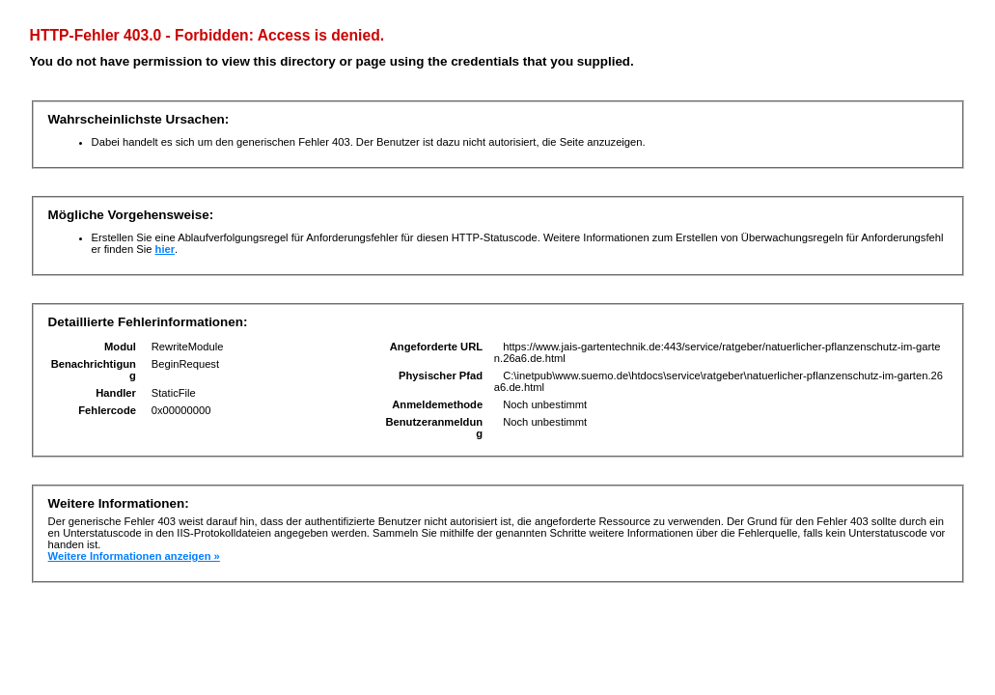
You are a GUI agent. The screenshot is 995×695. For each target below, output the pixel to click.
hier (165, 249)
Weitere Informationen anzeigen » (134, 556)
